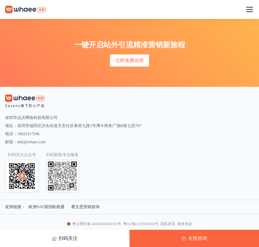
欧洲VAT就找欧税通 (46, 206)
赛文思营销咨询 (85, 206)
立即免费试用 (129, 60)
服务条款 (184, 224)
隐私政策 (168, 224)
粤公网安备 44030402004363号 (96, 224)
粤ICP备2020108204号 (141, 224)
